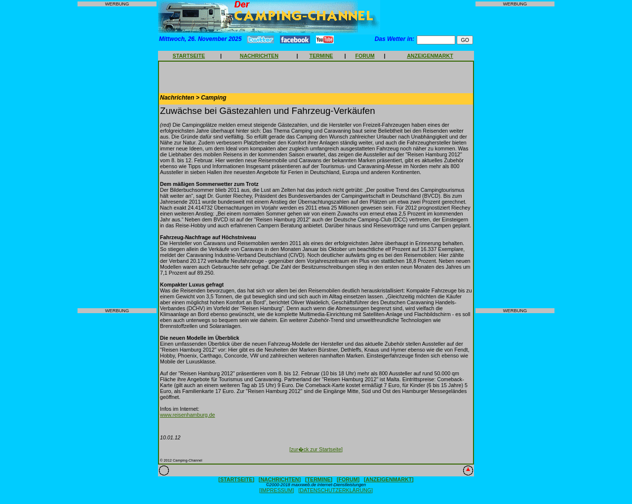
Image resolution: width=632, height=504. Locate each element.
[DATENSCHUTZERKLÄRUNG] (335, 490)
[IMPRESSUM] (276, 490)
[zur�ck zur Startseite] (316, 449)
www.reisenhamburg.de (187, 415)
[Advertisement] (117, 157)
